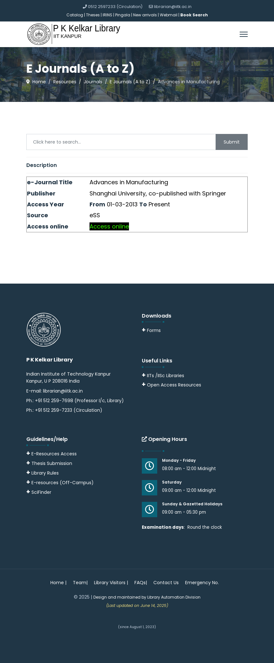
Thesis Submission (51, 463)
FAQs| (140, 582)
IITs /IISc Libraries (165, 375)
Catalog (74, 15)
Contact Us (166, 582)
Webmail (168, 15)
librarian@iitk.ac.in (173, 6)
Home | (58, 582)
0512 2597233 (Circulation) (115, 6)
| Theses (92, 15)
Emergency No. (202, 582)
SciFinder (38, 492)
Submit (232, 142)
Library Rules (42, 473)
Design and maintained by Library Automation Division (147, 597)
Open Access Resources (174, 385)
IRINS (108, 15)
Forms (151, 330)
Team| (80, 582)
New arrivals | (146, 15)
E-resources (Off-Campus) (62, 482)
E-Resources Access (54, 454)
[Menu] (244, 34)
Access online (109, 226)
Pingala (122, 15)
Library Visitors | (111, 582)
